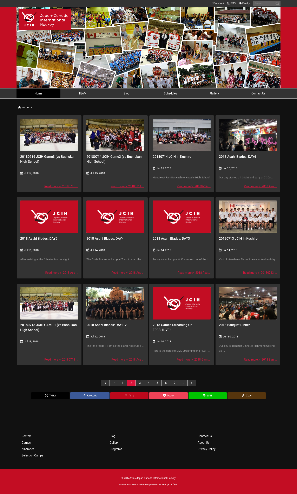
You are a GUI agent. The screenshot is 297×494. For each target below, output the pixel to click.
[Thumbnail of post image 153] (248, 303)
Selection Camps (32, 455)
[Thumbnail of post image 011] (248, 216)
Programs (116, 449)
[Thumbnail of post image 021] (248, 135)
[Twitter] (50, 395)
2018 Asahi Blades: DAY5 (38, 239)
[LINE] (208, 395)
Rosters (27, 436)
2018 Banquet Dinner (234, 325)
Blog (113, 436)
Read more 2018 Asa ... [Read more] (260, 186)
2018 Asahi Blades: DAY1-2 (106, 325)
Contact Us (205, 436)
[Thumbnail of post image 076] (49, 135)
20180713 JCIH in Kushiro (238, 239)
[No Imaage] (49, 216)
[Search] (277, 3)
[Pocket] (168, 395)
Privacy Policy (206, 449)
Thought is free (169, 484)
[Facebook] (90, 395)
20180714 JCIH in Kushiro (172, 157)
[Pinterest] (129, 395)
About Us (203, 442)
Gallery (114, 442)
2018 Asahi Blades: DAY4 (105, 239)
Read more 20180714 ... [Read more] (127, 186)
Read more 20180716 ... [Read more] (61, 186)
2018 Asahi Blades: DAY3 (171, 239)
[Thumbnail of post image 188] (49, 303)
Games (26, 442)
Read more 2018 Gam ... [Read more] (194, 359)
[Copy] (246, 395)
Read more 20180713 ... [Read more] (260, 272)
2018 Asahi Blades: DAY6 (237, 157)
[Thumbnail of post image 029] (182, 135)
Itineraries (28, 449)
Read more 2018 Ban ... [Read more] (260, 359)
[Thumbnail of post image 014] (115, 135)
